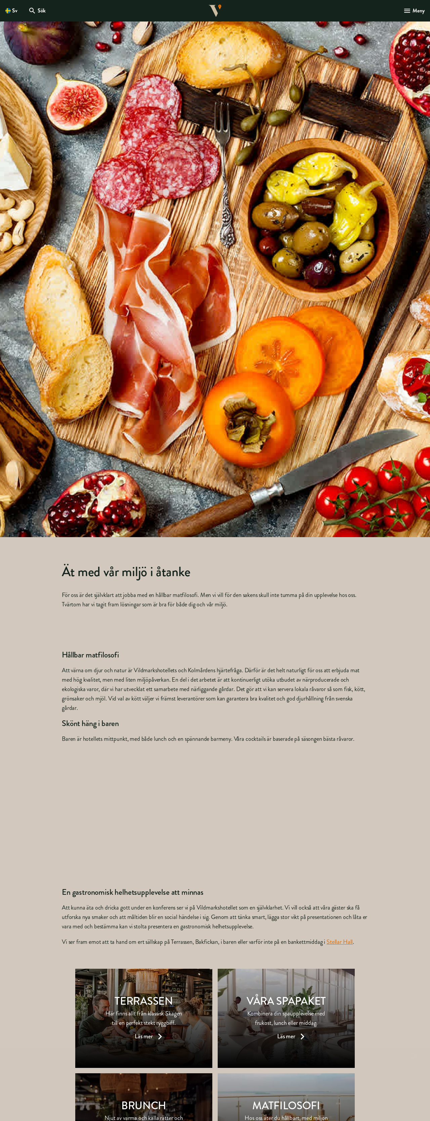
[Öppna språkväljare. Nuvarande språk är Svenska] (11, 11)
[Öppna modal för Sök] (37, 11)
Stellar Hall (340, 941)
